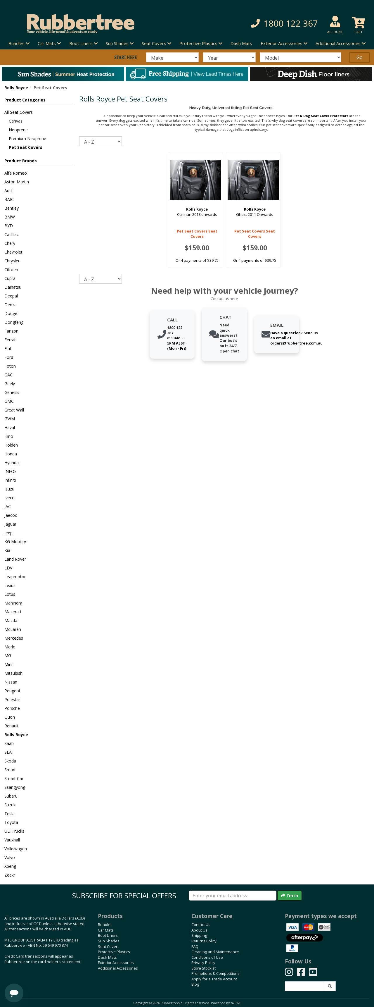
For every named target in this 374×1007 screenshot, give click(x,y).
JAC (7, 506)
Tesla (9, 813)
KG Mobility (15, 541)
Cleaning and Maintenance (215, 951)
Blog (195, 984)
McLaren (12, 629)
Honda (10, 454)
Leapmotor (15, 576)
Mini (8, 664)
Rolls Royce (16, 87)
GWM (9, 418)
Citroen (11, 269)
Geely (9, 383)
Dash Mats (241, 43)
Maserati (12, 611)
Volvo (9, 857)
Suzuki (10, 805)
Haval (9, 427)
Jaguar (10, 524)
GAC (8, 375)
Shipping (199, 935)
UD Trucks (14, 831)
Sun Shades (109, 941)
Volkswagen (15, 848)
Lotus (9, 594)
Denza (10, 304)
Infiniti (10, 480)
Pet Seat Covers (25, 147)
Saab (9, 743)
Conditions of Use (207, 957)
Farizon (11, 331)
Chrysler (12, 261)
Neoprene (18, 129)
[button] (265, 23)
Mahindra (13, 603)
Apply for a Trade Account (214, 979)
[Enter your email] (232, 896)
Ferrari (10, 339)
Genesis (11, 392)
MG (7, 655)
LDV (8, 568)
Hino (8, 436)
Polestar (12, 699)
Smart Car (13, 778)
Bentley (11, 208)
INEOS (10, 471)
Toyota (11, 822)
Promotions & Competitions (215, 973)
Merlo (9, 647)
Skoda (10, 761)
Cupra (9, 278)
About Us (199, 930)
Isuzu (9, 489)
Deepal (11, 296)
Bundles (105, 924)
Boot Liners (108, 935)
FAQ (194, 946)
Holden (11, 445)
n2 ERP (236, 1003)
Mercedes (13, 638)
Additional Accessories (118, 968)
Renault (11, 726)
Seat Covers (109, 946)
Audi (8, 190)
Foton (10, 366)
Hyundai (12, 462)
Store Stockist (203, 968)
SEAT (9, 752)
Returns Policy (204, 941)
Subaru (11, 796)
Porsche (12, 708)
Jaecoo (11, 515)
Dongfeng (13, 322)
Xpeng (10, 866)
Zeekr (9, 875)
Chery (9, 243)
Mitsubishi (13, 673)
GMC (9, 401)
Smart (10, 769)
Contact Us (200, 924)
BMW (9, 217)
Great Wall (14, 410)
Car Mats (106, 930)
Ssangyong (14, 787)
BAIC (9, 199)
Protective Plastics (114, 951)
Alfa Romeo (15, 173)
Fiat (7, 348)
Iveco (9, 497)
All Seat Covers (18, 112)
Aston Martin (16, 182)
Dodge (10, 313)
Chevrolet (13, 252)
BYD (8, 225)
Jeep (8, 533)
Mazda (10, 620)
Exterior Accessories (116, 962)
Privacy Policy (203, 962)
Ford (8, 357)
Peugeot (12, 690)
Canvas (15, 121)
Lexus (9, 585)
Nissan (10, 682)
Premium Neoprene (27, 138)
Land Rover (15, 559)
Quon (9, 717)
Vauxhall (12, 840)
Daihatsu (12, 287)
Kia (7, 550)
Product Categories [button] (25, 100)
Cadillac (11, 234)
